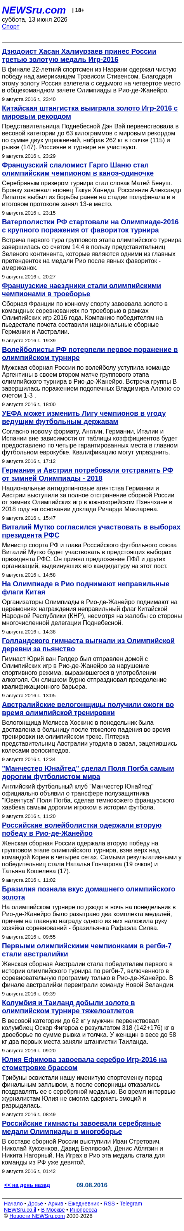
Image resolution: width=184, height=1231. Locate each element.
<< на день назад (27, 1185)
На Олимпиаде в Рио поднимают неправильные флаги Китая (86, 588)
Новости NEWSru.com (37, 1216)
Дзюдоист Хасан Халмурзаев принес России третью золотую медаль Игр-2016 (79, 55)
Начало (13, 1203)
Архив (55, 1203)
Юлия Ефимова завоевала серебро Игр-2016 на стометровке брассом (84, 1064)
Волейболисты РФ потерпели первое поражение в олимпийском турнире (90, 354)
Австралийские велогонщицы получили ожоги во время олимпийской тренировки (88, 709)
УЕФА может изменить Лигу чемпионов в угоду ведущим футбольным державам (84, 417)
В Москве (53, 1210)
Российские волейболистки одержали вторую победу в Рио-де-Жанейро (81, 829)
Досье (35, 1203)
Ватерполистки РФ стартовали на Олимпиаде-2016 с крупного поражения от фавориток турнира (90, 226)
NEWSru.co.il (20, 1210)
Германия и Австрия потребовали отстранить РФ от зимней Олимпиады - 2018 (87, 474)
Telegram (131, 1203)
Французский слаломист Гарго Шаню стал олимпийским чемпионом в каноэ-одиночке (78, 169)
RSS (109, 1203)
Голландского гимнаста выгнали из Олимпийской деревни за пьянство (88, 645)
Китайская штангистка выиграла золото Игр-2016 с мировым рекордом (90, 112)
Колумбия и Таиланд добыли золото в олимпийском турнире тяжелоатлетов (68, 1007)
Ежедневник (83, 1203)
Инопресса (83, 1210)
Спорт (10, 26)
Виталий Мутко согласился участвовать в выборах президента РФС (91, 531)
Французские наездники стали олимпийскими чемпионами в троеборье (81, 290)
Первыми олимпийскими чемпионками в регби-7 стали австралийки (87, 950)
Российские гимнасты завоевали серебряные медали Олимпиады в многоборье (81, 1127)
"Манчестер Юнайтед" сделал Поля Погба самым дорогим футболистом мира (88, 772)
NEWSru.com (34, 10)
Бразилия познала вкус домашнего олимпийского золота (88, 893)
